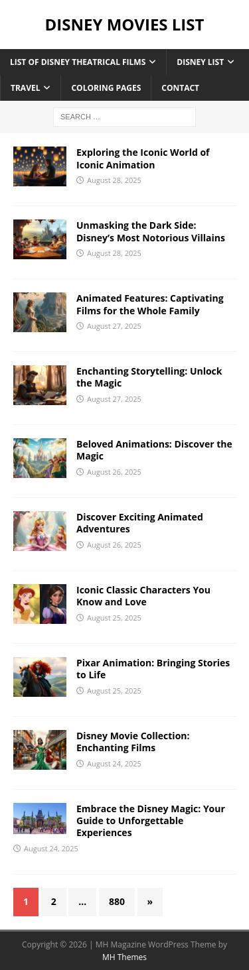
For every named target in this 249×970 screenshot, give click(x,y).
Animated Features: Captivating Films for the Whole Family (150, 304)
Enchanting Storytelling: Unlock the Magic (149, 377)
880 (117, 901)
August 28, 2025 (114, 180)
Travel (25, 87)
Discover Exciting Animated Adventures (139, 523)
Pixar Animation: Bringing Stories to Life (153, 668)
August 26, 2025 (114, 472)
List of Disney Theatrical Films (77, 62)
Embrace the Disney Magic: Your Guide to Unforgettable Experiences (150, 820)
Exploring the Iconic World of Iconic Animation (143, 158)
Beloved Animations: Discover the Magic (154, 450)
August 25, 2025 (114, 618)
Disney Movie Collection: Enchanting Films (133, 741)
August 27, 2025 (114, 326)
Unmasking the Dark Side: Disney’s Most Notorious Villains (150, 231)
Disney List (200, 62)
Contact (180, 87)
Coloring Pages (106, 87)
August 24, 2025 (114, 763)
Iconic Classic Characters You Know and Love (143, 595)
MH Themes (124, 957)
